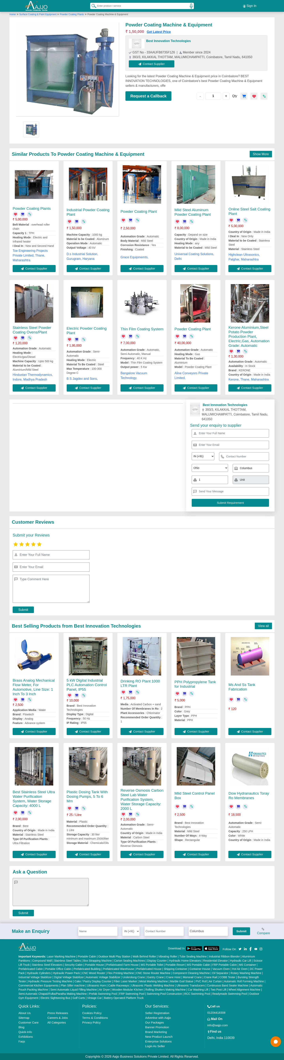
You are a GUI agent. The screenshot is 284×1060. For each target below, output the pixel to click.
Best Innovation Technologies (168, 41)
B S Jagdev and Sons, (82, 378)
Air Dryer (104, 989)
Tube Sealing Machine (193, 956)
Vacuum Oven (221, 968)
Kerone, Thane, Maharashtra (248, 379)
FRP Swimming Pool (131, 993)
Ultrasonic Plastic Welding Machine (152, 985)
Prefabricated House (149, 968)
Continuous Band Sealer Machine (227, 985)
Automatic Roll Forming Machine (244, 981)
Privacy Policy (91, 1022)
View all (263, 626)
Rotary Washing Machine (246, 973)
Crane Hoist (173, 977)
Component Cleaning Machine (191, 973)
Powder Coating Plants (72, 14)
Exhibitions (26, 1036)
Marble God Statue (181, 981)
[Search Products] (92, 6)
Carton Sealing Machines (129, 960)
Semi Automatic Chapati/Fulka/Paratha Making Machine (53, 993)
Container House (200, 968)
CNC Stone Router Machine (153, 973)
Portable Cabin (87, 956)
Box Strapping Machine (97, 960)
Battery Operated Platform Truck (124, 997)
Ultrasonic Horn (96, 985)
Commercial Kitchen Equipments (39, 985)
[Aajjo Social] (240, 948)
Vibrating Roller (167, 956)
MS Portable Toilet (152, 964)
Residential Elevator (215, 960)
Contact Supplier (151, 63)
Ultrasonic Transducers (191, 985)
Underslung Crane (133, 977)
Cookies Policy (92, 1013)
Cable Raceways (118, 985)
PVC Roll (201, 981)
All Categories (56, 1022)
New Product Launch (159, 1036)
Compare (263, 931)
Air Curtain (215, 981)
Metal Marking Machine (153, 981)
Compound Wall (42, 960)
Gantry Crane (155, 977)
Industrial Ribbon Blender (224, 956)
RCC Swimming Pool (197, 993)
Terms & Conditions (95, 1017)
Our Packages (154, 1022)
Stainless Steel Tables (67, 960)
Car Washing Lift (198, 989)
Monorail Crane (192, 977)
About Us (25, 1013)
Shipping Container (175, 968)
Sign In (249, 6)
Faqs (22, 1041)
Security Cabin (74, 964)
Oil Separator (220, 973)
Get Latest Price (159, 32)
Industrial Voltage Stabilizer (35, 977)
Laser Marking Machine (61, 956)
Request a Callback (148, 96)
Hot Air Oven (240, 968)
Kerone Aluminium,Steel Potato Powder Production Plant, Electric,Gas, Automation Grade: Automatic (248, 336)
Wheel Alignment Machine (244, 989)
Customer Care (29, 1022)
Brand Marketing (156, 1032)
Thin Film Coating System (142, 329)
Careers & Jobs (57, 1017)
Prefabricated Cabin (31, 968)
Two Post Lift (218, 989)
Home (12, 14)
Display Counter (157, 960)
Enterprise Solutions (158, 1041)
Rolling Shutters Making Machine (165, 989)
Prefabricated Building (87, 968)
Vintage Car (94, 997)
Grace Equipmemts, (134, 257)
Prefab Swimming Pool (103, 993)
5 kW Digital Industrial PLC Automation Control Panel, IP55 (87, 684)
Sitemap (24, 1017)
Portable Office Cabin (58, 968)
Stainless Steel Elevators (47, 964)
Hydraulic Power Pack (66, 973)
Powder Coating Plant (139, 211)
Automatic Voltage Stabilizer (103, 977)
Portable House (94, 964)
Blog (21, 1027)
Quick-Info (25, 1032)
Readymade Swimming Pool (229, 993)
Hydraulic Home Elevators (185, 960)
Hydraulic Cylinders (39, 973)
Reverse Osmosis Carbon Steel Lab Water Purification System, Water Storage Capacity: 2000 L (142, 799)
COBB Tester (227, 977)
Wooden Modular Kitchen (127, 989)
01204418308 (216, 1012)
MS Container (247, 964)
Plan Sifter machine (73, 985)
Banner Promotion (157, 1027)
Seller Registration (157, 1013)
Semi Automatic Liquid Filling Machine (73, 989)
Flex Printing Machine (120, 973)
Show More (261, 154)
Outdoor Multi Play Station (114, 956)
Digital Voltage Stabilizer (69, 977)
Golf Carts (79, 997)
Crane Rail (210, 977)
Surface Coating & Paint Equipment (38, 14)
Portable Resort (175, 964)
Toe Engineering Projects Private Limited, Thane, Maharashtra (30, 255)
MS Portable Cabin (198, 964)
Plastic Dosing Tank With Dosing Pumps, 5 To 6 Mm (87, 796)
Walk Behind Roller (144, 956)
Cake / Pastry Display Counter (93, 981)
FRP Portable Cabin (224, 964)
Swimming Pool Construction (164, 993)
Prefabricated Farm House (122, 964)
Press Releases (57, 1013)
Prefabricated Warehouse (118, 968)
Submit (23, 609)
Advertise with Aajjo (158, 1017)
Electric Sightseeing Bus (55, 997)
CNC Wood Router (93, 973)
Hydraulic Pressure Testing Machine (50, 981)
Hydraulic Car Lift (240, 960)
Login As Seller (155, 1046)
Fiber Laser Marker (125, 981)
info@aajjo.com (217, 1025)
